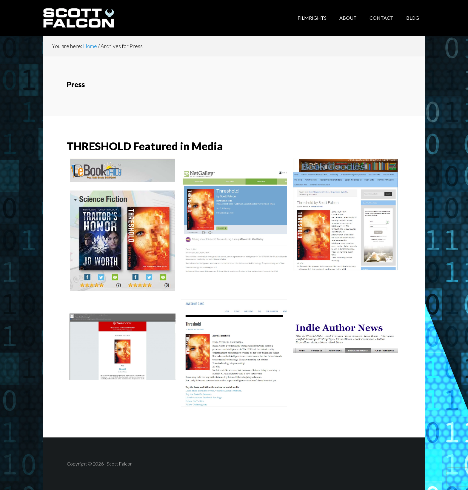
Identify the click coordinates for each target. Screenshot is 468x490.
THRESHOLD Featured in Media (145, 146)
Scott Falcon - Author (90, 17)
